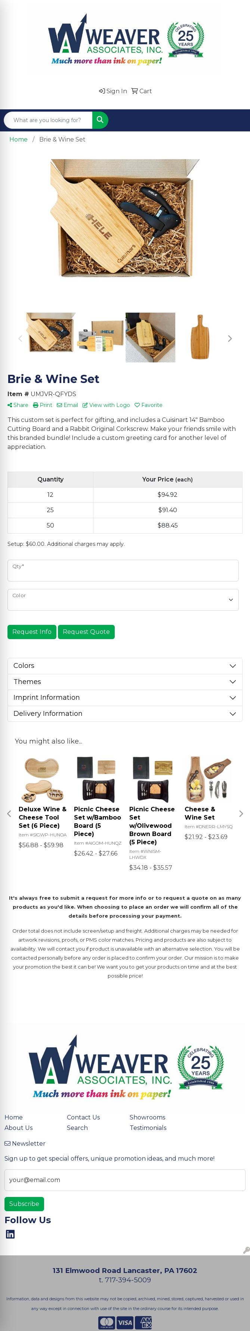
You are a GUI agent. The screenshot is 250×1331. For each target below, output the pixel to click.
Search (77, 1127)
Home (13, 1117)
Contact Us (83, 1117)
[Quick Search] (48, 120)
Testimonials (148, 1127)
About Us (18, 1127)
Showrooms (147, 1117)
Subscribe (24, 1203)
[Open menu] (235, 120)
